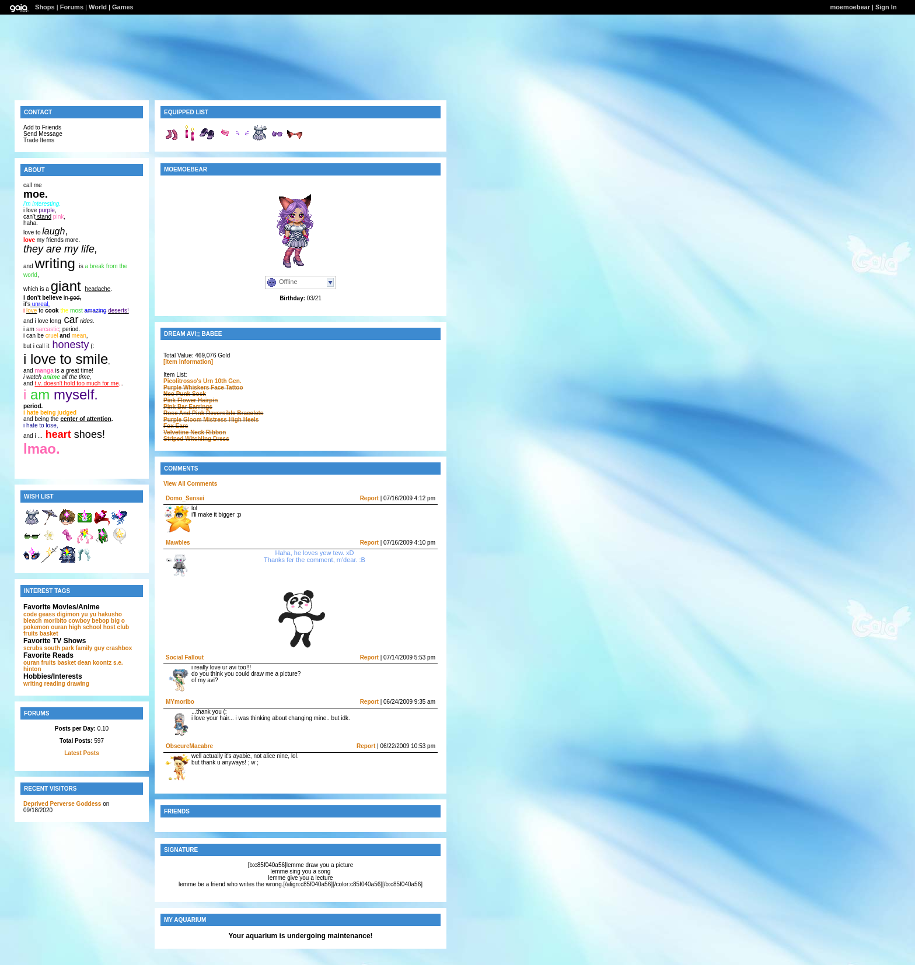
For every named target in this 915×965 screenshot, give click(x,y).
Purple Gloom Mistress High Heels (211, 419)
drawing (78, 683)
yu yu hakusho (101, 614)
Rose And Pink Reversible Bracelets (213, 413)
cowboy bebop (88, 620)
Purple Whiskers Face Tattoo (203, 387)
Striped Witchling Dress (196, 439)
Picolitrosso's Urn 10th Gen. (202, 381)
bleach (32, 620)
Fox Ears (175, 426)
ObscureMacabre (189, 746)
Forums (71, 6)
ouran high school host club (90, 627)
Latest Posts (81, 753)
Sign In (886, 6)
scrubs (33, 648)
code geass (39, 614)
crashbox (119, 648)
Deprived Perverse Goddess (62, 804)
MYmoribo (180, 702)
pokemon (36, 627)
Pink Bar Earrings (187, 406)
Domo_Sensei (185, 498)
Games (123, 6)
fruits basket (40, 633)
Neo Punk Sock (184, 394)
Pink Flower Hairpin (190, 400)
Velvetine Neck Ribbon (194, 432)
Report (369, 498)
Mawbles (178, 542)
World (98, 6)
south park (59, 648)
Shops (45, 6)
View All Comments (190, 483)
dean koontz (94, 662)
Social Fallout (185, 657)
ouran (31, 662)
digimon (68, 614)
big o (118, 620)
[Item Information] (188, 362)
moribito (55, 620)
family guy (89, 648)
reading (54, 683)
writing (33, 683)
